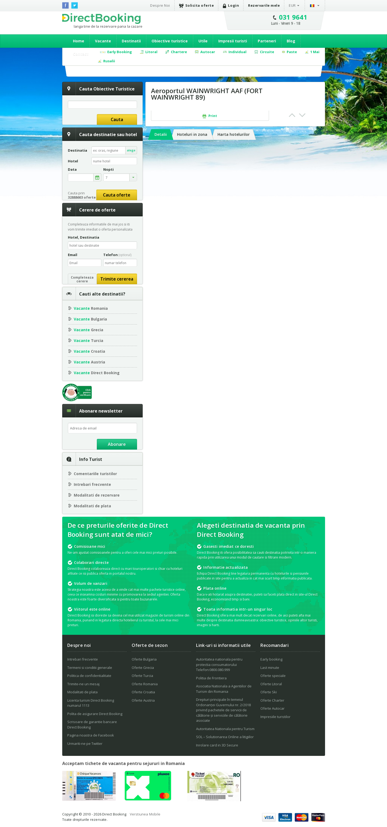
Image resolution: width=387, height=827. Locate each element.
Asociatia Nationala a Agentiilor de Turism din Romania (224, 689)
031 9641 (293, 17)
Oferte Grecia (143, 667)
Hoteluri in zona (192, 134)
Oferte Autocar (272, 708)
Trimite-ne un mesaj (83, 684)
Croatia (89, 351)
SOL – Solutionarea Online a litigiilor (225, 736)
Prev (292, 115)
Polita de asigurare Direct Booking (94, 713)
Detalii (160, 134)
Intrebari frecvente (92, 484)
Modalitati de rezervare (97, 495)
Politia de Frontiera (211, 678)
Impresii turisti (232, 40)
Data (72, 169)
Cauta (117, 119)
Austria (89, 362)
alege (131, 150)
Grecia (88, 329)
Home (78, 40)
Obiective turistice (170, 40)
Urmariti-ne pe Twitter (84, 743)
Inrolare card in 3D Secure (217, 745)
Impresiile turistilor (275, 716)
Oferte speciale (273, 675)
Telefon (117, 254)
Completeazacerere (82, 279)
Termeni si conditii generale (89, 667)
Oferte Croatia (143, 692)
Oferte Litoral (271, 684)
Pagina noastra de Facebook (90, 735)
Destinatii (131, 40)
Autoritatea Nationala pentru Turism (225, 728)
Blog (291, 40)
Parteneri (267, 40)
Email (72, 254)
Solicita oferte (196, 5)
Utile (203, 40)
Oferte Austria (143, 700)
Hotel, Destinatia (83, 237)
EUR (292, 5)
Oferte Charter (272, 700)
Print (209, 116)
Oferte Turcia (142, 675)
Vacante (103, 40)
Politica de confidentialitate (89, 675)
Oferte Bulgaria (144, 659)
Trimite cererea (116, 279)
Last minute (269, 667)
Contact (81, 53)
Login (231, 5)
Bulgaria (90, 319)
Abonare (117, 444)
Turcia (88, 340)
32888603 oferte (82, 197)
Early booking (271, 659)
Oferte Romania (145, 684)
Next (302, 115)
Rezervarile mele (264, 5)
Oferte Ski (268, 692)
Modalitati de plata (92, 505)
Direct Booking (101, 18)
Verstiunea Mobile (145, 814)
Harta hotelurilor (234, 134)
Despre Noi (160, 5)
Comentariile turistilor (95, 473)
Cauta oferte (116, 195)
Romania (91, 308)
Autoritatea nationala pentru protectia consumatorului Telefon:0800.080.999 (219, 664)
